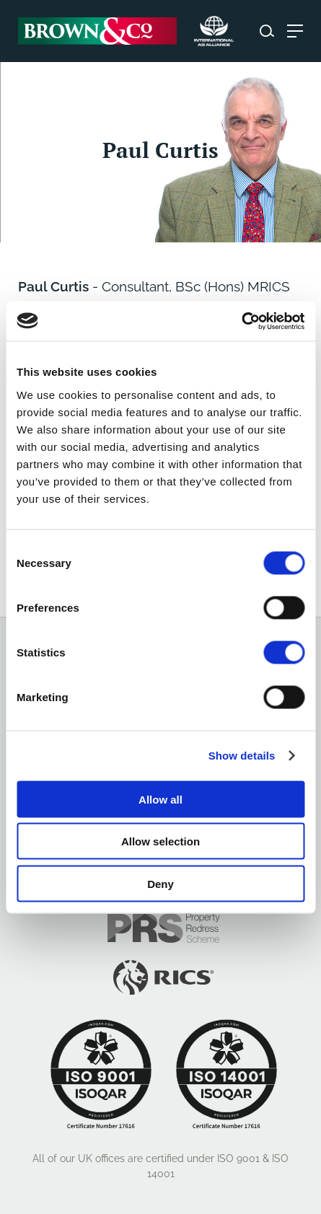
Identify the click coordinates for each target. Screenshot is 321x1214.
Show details (242, 755)
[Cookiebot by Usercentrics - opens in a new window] (241, 321)
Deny (160, 883)
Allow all (160, 799)
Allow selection (160, 841)
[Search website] (267, 31)
